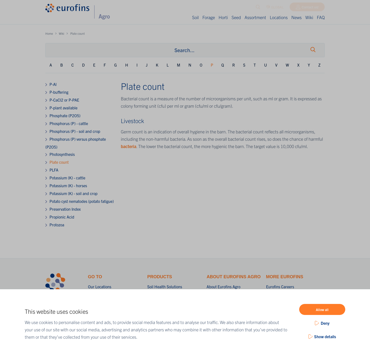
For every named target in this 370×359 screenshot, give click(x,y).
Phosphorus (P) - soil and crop (74, 131)
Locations (279, 17)
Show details (325, 336)
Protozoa (56, 224)
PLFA (53, 169)
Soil (195, 17)
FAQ (321, 17)
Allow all (322, 309)
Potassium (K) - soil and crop (73, 193)
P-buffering (58, 92)
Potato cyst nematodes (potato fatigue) (81, 201)
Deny (325, 323)
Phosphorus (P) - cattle (68, 123)
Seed (236, 17)
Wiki (309, 17)
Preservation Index (65, 209)
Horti (223, 17)
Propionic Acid (61, 216)
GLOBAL (275, 8)
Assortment (255, 17)
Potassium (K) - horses (68, 185)
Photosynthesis (62, 154)
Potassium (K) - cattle (67, 177)
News (296, 17)
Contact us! (310, 8)
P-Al (53, 84)
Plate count (59, 162)
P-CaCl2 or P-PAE (64, 99)
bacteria (128, 146)
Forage (208, 17)
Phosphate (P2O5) (64, 115)
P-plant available (63, 107)
